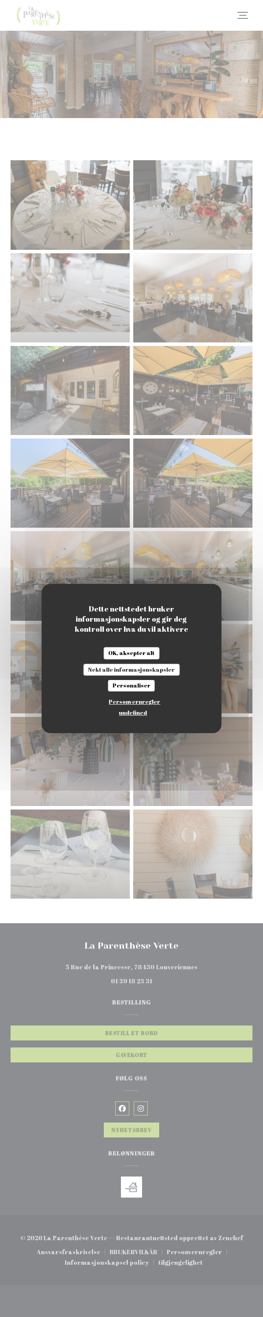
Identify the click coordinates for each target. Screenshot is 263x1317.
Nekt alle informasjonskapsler (131, 669)
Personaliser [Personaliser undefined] (131, 685)
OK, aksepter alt (131, 653)
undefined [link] (133, 712)
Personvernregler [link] (134, 701)
